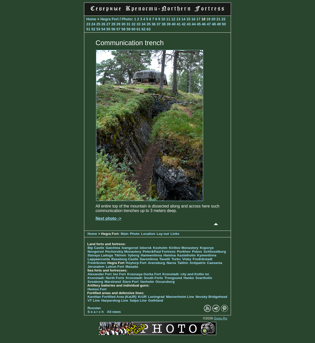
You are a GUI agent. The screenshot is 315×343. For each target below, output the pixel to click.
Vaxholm (147, 282)
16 (193, 19)
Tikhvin (120, 255)
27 (108, 24)
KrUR (142, 297)
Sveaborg (95, 282)
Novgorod (96, 251)
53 (98, 29)
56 (113, 29)
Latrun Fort (115, 266)
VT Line (94, 300)
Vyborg (133, 255)
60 (133, 29)
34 (143, 24)
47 (209, 24)
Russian (94, 308)
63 (148, 29)
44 (194, 24)
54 (103, 29)
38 (164, 24)
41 (179, 24)
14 (183, 19)
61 (138, 29)
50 (224, 24)
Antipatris (197, 263)
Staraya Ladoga (100, 255)
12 (173, 19)
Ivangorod (130, 248)
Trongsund (173, 278)
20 (213, 19)
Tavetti (164, 259)
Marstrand (113, 282)
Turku (176, 259)
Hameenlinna (151, 255)
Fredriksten (97, 263)
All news (114, 312)
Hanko (189, 278)
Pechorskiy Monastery (123, 251)
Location (148, 234)
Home (91, 19)
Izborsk (146, 248)
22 (223, 19)
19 (208, 19)
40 (174, 24)
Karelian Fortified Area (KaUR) (112, 297)
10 (163, 19)
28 (113, 24)
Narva (171, 263)
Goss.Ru (220, 318)
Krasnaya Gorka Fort (144, 274)
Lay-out (163, 234)
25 (98, 24)
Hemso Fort (97, 289)
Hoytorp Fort (136, 263)
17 (198, 19)
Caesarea (214, 263)
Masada (131, 266)
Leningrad (156, 297)
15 (188, 19)
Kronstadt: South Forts (144, 278)
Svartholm (203, 278)
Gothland (155, 300)
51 (88, 29)
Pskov (197, 251)
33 (138, 24)
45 (199, 24)
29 (118, 24)
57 (118, 29)
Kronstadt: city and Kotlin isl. (186, 274)
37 (158, 24)
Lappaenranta (99, 259)
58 (123, 29)
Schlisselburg (215, 251)
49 (219, 24)
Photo (127, 19)
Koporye (207, 248)
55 (108, 29)
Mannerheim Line (180, 297)
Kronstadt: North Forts (106, 278)
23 (88, 24)
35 (148, 24)
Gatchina (113, 248)
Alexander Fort (100, 274)
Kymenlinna (206, 255)
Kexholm (160, 248)
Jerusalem (96, 266)
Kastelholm (186, 255)
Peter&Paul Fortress (159, 251)
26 (103, 24)
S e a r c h (96, 312)
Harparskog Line (114, 300)
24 (93, 24)
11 (168, 19)
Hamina (170, 255)
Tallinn (183, 263)
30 (123, 24)
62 (143, 29)
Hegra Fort (109, 19)
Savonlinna (149, 259)
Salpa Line (138, 300)
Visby (186, 259)
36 (153, 24)
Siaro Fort (130, 282)
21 (218, 19)
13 (178, 19)
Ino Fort (119, 274)
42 (184, 24)
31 (128, 24)
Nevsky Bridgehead (211, 297)
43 (189, 24)
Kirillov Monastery (183, 248)
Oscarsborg (165, 282)
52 (93, 29)
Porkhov (184, 251)
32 (133, 24)
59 (128, 29)
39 (169, 24)
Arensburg (156, 263)
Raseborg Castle (124, 259)
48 (214, 24)
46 (204, 24)
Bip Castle (96, 248)
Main (124, 234)
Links (175, 234)
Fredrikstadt (202, 259)
